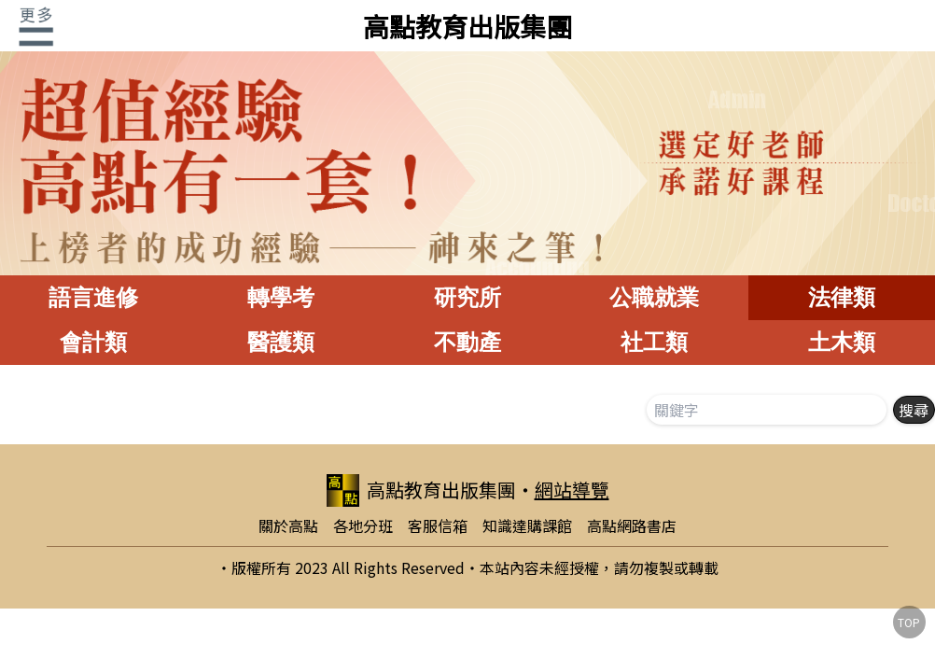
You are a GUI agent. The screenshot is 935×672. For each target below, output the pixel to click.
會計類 (93, 342)
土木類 (841, 342)
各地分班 (363, 525)
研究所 (467, 297)
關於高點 (288, 525)
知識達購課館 (527, 525)
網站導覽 (572, 489)
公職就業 (654, 297)
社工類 (654, 342)
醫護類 (280, 342)
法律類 (841, 297)
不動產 (467, 342)
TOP (909, 622)
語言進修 (93, 297)
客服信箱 (438, 525)
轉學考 (280, 297)
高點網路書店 (632, 525)
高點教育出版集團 (467, 26)
